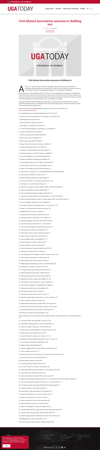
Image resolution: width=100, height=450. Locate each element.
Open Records (64, 433)
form (23, 442)
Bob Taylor (54, 28)
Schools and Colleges (49, 433)
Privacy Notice (14, 440)
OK (6, 446)
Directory (47, 435)
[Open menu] (91, 9)
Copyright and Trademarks (84, 435)
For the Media (48, 437)
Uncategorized (50, 31)
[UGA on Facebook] (53, 444)
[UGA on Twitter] (56, 444)
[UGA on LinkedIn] (65, 444)
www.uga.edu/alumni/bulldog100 (28, 110)
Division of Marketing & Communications (66, 436)
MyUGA (63, 438)
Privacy (79, 437)
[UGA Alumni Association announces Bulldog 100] (50, 55)
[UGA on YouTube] (62, 444)
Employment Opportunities (84, 433)
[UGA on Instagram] (59, 444)
